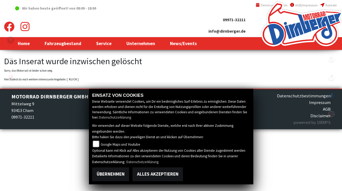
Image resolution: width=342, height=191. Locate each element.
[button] (62, 43)
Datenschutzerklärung (115, 117)
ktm (11, 58)
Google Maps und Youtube (120, 144)
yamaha (11, 77)
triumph (11, 40)
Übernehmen (111, 174)
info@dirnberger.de (227, 31)
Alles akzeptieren (157, 174)
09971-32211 (234, 19)
